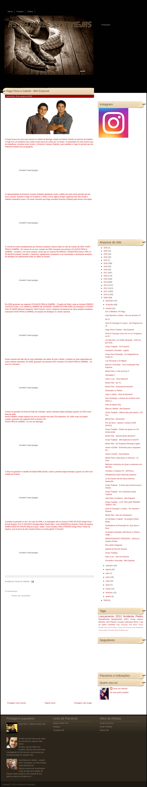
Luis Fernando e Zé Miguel (115, 361)
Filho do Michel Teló (113, 405)
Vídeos (30, 11)
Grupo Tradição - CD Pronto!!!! (117, 347)
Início (10, 11)
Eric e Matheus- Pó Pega (115, 312)
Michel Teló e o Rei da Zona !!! (117, 371)
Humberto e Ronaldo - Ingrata (117, 350)
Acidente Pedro (133, 616)
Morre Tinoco (138, 625)
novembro (110, 305)
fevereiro (109, 593)
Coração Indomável (125, 622)
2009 (106, 298)
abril (107, 585)
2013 (106, 285)
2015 (106, 279)
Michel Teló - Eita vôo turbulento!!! (118, 515)
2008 (106, 600)
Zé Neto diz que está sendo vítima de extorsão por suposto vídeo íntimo (32, 741)
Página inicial (50, 703)
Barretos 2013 (104, 622)
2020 (106, 263)
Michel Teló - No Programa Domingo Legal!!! (122, 444)
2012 (106, 288)
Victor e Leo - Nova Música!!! (116, 379)
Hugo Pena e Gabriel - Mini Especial (27, 90)
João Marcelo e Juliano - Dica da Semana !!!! (123, 315)
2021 (106, 260)
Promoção (110, 630)
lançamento (104, 619)
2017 (106, 273)
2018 (106, 270)
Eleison (113, 622)
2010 (106, 294)
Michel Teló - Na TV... (113, 383)
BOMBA (101, 627)
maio (108, 581)
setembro (109, 566)
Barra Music (108, 627)
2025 (106, 248)
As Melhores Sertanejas (25, 784)
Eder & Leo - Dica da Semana (117, 557)
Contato (19, 11)
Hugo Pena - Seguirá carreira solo (32, 724)
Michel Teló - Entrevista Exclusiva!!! (119, 387)
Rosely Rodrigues (119, 630)
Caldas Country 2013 (118, 627)
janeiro (108, 596)
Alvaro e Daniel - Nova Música (117, 454)
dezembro (110, 301)
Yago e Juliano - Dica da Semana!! (119, 394)
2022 (106, 257)
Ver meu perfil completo (119, 692)
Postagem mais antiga (83, 703)
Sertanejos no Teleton (113, 390)
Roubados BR (58, 730)
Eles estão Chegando (113, 545)
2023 (106, 254)
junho (108, 577)
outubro (109, 308)
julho (108, 573)
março (108, 589)
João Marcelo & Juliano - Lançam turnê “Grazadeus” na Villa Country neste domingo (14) (32, 763)
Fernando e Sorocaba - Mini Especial (119, 561)
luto (127, 630)
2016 (106, 276)
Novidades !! (110, 375)
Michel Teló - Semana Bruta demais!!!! (120, 436)
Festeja (101, 630)
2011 (106, 291)
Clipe (118, 625)
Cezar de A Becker (120, 689)
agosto (108, 569)
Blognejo (56, 727)
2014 (106, 282)
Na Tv (107, 319)
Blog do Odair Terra (61, 723)
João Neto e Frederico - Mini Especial (120, 498)
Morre (136, 622)
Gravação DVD (126, 625)
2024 (106, 251)
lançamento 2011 (120, 619)
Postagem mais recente (16, 703)
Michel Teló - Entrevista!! (115, 419)
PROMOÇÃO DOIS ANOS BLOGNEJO (120, 475)
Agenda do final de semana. (116, 549)
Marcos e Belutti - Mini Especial (117, 409)
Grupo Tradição (111, 553)
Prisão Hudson (136, 619)
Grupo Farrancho (106, 723)
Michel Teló (104, 730)
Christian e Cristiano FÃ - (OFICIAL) (119, 471)
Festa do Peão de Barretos (134, 627)
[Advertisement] (27, 680)
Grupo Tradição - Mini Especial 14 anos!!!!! (122, 440)
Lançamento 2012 (110, 616)
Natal (105, 630)
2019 (106, 266)
